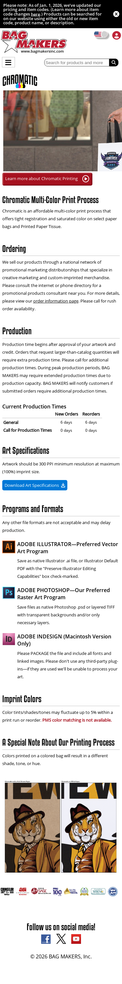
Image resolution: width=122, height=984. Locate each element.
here (35, 14)
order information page (55, 301)
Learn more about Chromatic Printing (47, 179)
